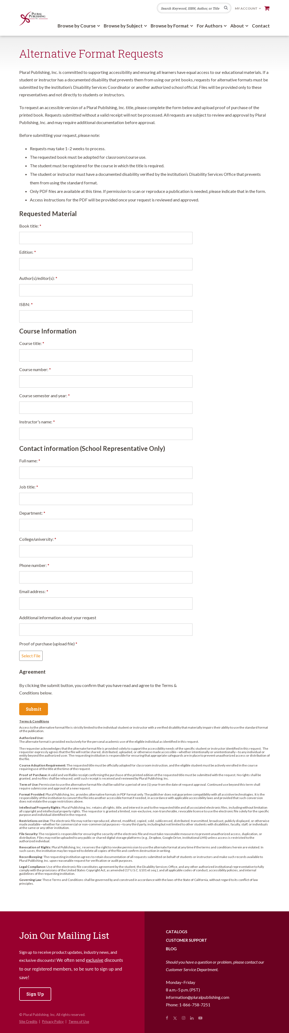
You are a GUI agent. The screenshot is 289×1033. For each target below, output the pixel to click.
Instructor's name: (37, 421)
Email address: (33, 591)
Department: (32, 512)
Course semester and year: (44, 395)
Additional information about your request (57, 617)
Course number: (35, 369)
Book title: (30, 225)
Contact (261, 26)
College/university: (37, 539)
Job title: (28, 486)
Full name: (29, 460)
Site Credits (28, 1021)
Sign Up (35, 994)
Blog (171, 948)
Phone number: (34, 565)
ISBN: (26, 304)
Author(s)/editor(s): (38, 278)
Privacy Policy (53, 1021)
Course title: (31, 343)
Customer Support (186, 940)
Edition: (27, 252)
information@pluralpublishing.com (197, 997)
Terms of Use (79, 1021)
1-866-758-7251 (194, 1004)
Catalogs (176, 931)
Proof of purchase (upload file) (48, 643)
